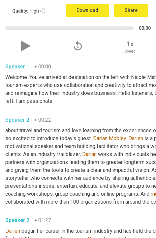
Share (131, 10)
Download (87, 10)
